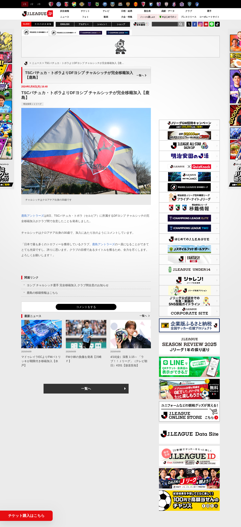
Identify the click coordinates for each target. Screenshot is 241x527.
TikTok (217, 24)
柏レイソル (81, 4)
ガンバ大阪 (151, 4)
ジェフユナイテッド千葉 (74, 4)
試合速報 (64, 11)
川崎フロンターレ (112, 4)
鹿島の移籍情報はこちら (42, 292)
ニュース (64, 17)
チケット (85, 11)
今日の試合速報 (43, 24)
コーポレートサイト (209, 17)
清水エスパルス (127, 4)
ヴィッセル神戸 (166, 4)
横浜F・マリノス (120, 4)
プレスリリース (188, 17)
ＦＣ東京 (89, 4)
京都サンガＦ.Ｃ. (143, 4)
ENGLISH (64, 24)
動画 (106, 17)
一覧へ (141, 75)
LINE (211, 24)
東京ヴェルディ (97, 4)
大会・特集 (126, 17)
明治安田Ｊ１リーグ (32, 104)
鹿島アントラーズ (50, 4)
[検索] (181, 24)
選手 (209, 11)
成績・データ (168, 11)
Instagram (200, 24)
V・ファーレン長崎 (197, 4)
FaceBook (194, 24)
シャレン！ (102, 24)
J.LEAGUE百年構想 (141, 24)
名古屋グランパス (135, 4)
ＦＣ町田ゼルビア (104, 4)
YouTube (206, 24)
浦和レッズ (66, 4)
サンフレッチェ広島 (181, 4)
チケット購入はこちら (26, 516)
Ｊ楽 (147, 17)
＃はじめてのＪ (168, 16)
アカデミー (84, 24)
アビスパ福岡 (189, 4)
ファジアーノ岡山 (174, 4)
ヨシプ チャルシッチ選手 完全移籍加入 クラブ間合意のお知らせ (68, 285)
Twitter (189, 24)
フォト (85, 17)
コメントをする (86, 307)
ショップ (121, 24)
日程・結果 (126, 11)
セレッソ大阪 (158, 4)
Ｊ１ (24, 4)
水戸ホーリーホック (58, 4)
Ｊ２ (31, 4)
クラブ (188, 11)
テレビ (106, 11)
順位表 (147, 11)
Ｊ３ (38, 4)
